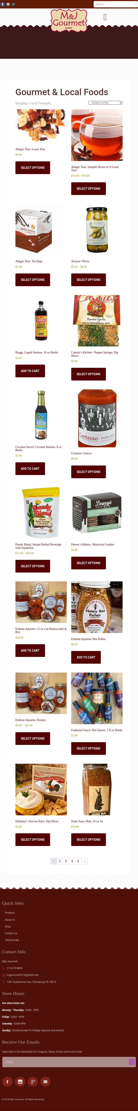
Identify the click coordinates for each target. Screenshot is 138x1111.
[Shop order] (106, 103)
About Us (10, 919)
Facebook (7, 1081)
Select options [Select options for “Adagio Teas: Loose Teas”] (33, 167)
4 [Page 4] (72, 861)
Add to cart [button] (30, 371)
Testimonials (12, 940)
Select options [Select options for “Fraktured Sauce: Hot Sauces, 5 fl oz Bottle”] (88, 748)
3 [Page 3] (66, 861)
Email (45, 1081)
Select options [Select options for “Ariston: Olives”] (88, 280)
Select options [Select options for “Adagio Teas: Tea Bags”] (33, 280)
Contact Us (11, 933)
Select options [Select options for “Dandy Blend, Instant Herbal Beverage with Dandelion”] (33, 566)
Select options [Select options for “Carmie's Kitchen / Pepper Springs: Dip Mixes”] (88, 374)
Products (10, 912)
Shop (8, 926)
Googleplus (32, 1081)
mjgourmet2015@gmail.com (23, 975)
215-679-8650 (14, 968)
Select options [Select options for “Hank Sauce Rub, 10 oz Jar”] (88, 839)
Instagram (20, 1081)
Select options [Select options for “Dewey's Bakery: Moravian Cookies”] (88, 563)
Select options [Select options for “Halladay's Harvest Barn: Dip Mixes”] (33, 839)
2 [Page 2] (60, 861)
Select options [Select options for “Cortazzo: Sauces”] (88, 472)
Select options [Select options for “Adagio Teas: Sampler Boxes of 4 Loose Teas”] (88, 188)
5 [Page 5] (78, 861)
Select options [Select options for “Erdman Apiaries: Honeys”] (33, 738)
